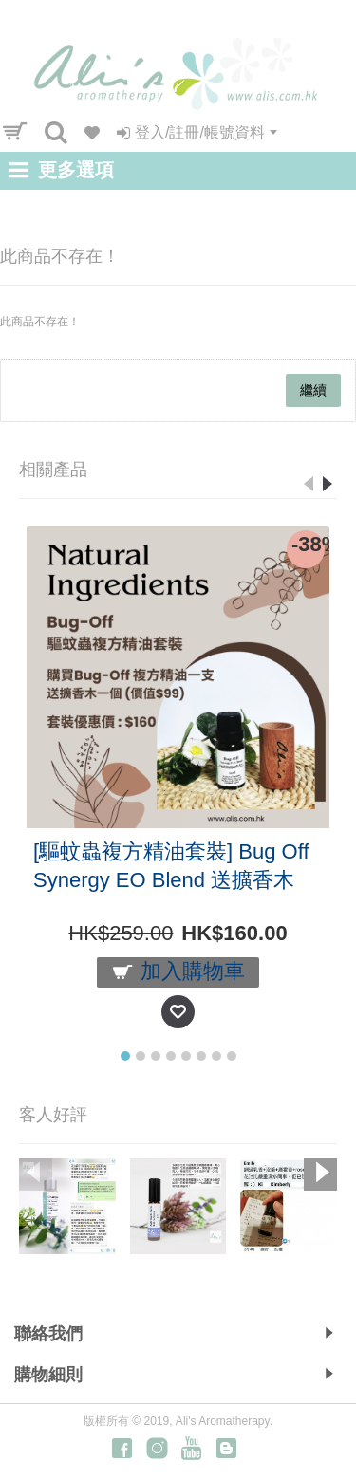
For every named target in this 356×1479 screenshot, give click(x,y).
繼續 (313, 389)
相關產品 (53, 469)
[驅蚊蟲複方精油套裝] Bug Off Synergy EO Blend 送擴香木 (171, 866)
